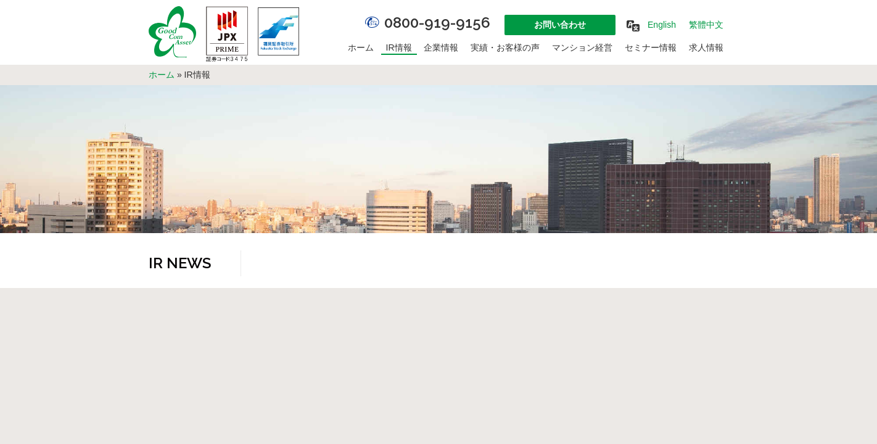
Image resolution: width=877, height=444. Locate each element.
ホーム (361, 47)
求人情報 (706, 47)
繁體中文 (706, 25)
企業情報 (441, 47)
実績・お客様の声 (505, 47)
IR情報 (399, 47)
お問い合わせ (560, 25)
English (662, 25)
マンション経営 (582, 47)
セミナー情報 (651, 47)
